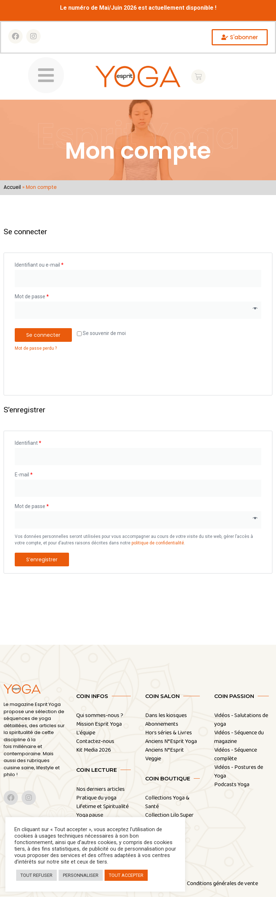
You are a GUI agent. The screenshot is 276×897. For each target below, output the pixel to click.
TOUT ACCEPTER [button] (126, 875)
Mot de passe (32, 296)
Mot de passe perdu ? (36, 348)
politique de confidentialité (158, 542)
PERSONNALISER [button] (80, 875)
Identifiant (28, 443)
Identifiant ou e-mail (39, 265)
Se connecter (43, 335)
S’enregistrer (42, 559)
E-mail (24, 474)
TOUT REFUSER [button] (36, 875)
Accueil (12, 187)
